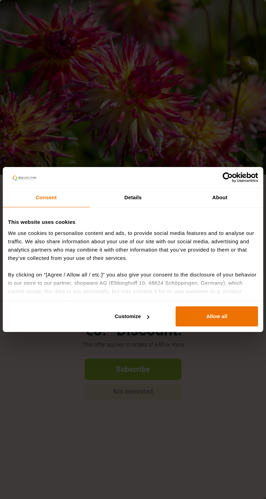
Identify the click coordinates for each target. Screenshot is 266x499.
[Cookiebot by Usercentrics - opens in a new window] (227, 177)
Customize (132, 316)
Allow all (216, 316)
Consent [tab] (46, 197)
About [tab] (220, 197)
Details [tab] (133, 197)
